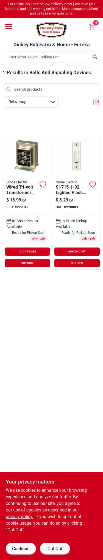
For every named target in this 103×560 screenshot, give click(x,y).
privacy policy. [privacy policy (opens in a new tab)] (19, 516)
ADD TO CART (27, 251)
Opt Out (55, 548)
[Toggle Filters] (96, 102)
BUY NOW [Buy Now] (27, 263)
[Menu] (8, 26)
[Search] (95, 56)
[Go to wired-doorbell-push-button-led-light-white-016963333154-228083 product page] (76, 203)
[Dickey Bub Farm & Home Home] (51, 30)
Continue (20, 548)
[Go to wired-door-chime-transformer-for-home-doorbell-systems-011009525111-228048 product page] (27, 203)
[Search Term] (51, 57)
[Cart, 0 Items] (92, 27)
